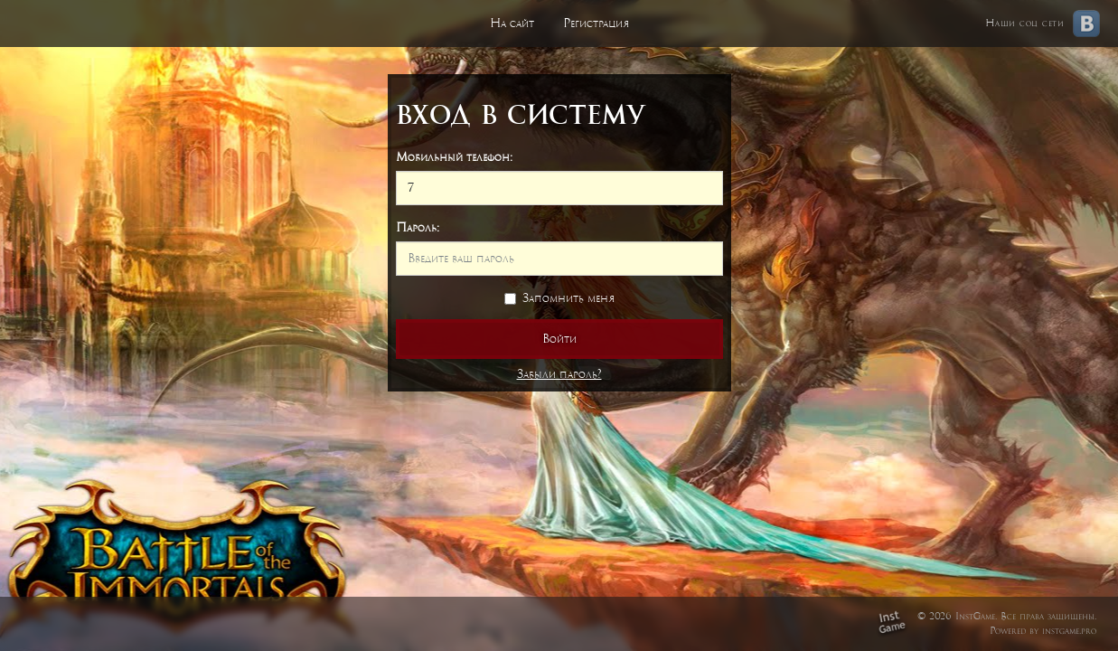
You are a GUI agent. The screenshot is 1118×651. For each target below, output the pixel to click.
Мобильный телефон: (454, 157)
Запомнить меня (559, 298)
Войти (559, 338)
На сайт (512, 23)
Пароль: (417, 227)
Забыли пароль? (559, 374)
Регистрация (596, 23)
